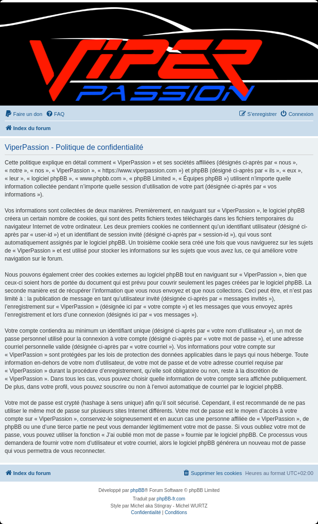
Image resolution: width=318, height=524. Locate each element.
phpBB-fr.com (171, 498)
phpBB (137, 490)
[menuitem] (23, 114)
